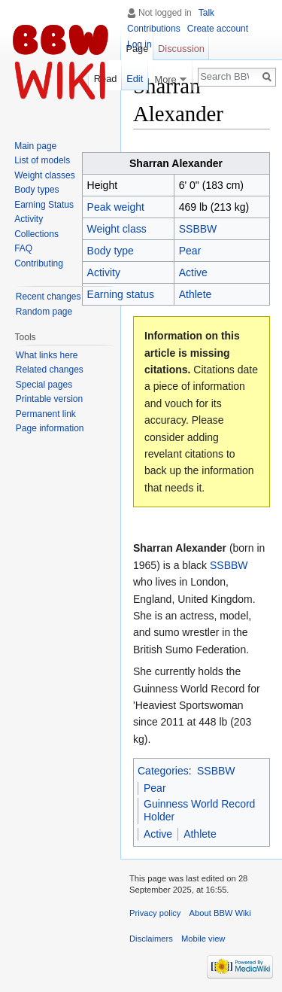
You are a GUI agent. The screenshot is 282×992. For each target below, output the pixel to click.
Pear (190, 251)
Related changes (49, 369)
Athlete (195, 294)
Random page (44, 311)
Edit (134, 78)
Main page (35, 146)
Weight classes (44, 175)
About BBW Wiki (220, 912)
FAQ (23, 248)
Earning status (121, 294)
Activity (28, 219)
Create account (217, 28)
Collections (36, 234)
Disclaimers (151, 938)
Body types (36, 189)
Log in (139, 44)
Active (193, 272)
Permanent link (46, 414)
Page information (50, 428)
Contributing (38, 263)
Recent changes (48, 296)
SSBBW (198, 229)
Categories (163, 771)
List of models (42, 160)
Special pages (44, 384)
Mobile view (203, 938)
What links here (47, 355)
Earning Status (44, 204)
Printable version (49, 399)
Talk (206, 13)
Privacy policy (154, 912)
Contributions (153, 28)
